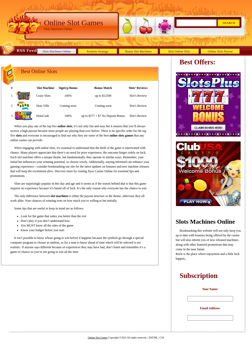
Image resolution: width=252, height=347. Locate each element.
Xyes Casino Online (100, 171)
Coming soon (68, 106)
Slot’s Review (138, 95)
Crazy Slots (43, 95)
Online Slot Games (97, 337)
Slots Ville (42, 106)
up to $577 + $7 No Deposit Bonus (103, 116)
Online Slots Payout (220, 51)
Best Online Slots (179, 51)
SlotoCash (42, 116)
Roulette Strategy (97, 51)
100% (68, 95)
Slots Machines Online (56, 51)
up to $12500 (103, 95)
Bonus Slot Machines (138, 51)
